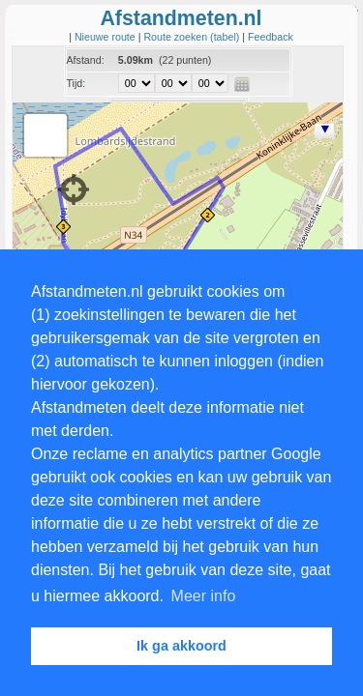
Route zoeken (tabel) (192, 37)
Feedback (270, 37)
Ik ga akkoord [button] (181, 645)
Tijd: (76, 83)
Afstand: (86, 60)
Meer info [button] (203, 596)
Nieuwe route (106, 37)
